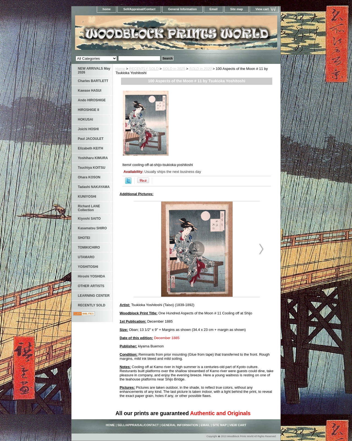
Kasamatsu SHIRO (92, 228)
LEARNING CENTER (93, 296)
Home (120, 69)
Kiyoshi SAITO (89, 218)
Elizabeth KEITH (90, 148)
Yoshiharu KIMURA (93, 158)
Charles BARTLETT (93, 81)
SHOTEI (84, 238)
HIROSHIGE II (88, 110)
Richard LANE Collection (89, 208)
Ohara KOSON (89, 177)
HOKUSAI (85, 119)
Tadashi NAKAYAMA (94, 187)
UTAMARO (86, 257)
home (107, 9)
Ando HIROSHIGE (92, 100)
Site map (236, 9)
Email (214, 9)
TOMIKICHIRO (89, 247)
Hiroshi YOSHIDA (91, 276)
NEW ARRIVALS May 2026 (94, 70)
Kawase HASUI (89, 90)
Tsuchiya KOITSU (91, 168)
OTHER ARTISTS (91, 286)
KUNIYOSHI (87, 196)
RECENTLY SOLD (144, 69)
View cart (262, 9)
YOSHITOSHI (88, 267)
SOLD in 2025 (174, 69)
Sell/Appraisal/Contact (139, 9)
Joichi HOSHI (88, 129)
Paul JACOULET (90, 139)
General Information (182, 9)
